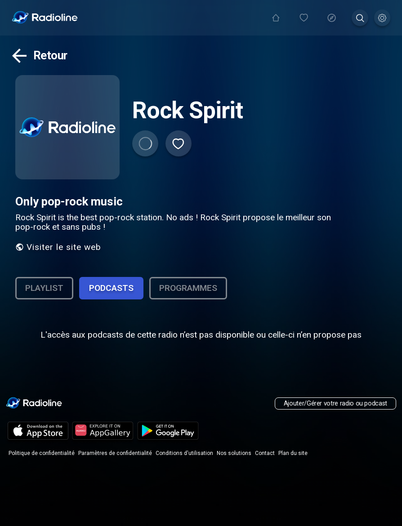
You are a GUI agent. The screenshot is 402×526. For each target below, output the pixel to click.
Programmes (188, 288)
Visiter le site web (58, 247)
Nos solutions (234, 453)
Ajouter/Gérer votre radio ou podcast (335, 403)
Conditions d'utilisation (184, 453)
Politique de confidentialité (42, 453)
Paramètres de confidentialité (115, 453)
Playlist (44, 288)
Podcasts (111, 288)
